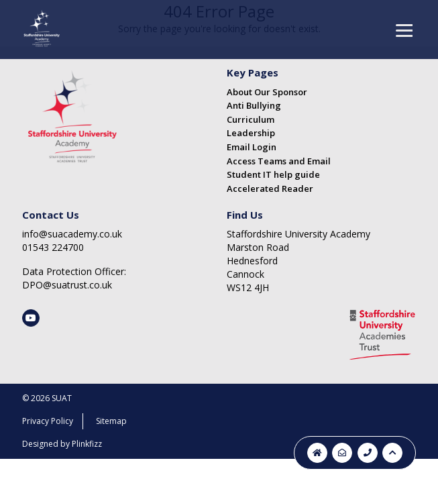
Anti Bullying (254, 105)
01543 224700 (53, 247)
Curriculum (250, 119)
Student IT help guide (273, 174)
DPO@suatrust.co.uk (67, 284)
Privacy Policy (47, 421)
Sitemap (111, 421)
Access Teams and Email (279, 161)
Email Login (251, 147)
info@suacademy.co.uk (72, 233)
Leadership (251, 133)
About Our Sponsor (267, 92)
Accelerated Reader (270, 188)
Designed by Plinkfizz (62, 443)
